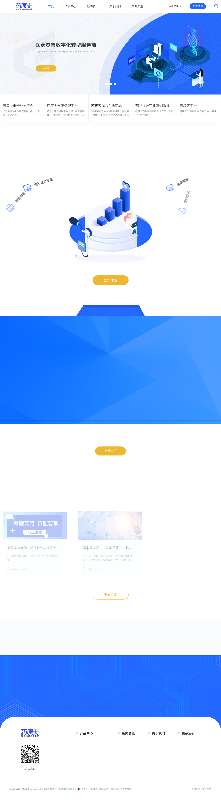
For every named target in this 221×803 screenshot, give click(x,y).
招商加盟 (137, 6)
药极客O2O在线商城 (91, 766)
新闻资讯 (93, 6)
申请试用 (110, 454)
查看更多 (110, 598)
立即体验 (110, 280)
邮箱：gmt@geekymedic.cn (196, 759)
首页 (51, 6)
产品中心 (70, 6)
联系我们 (157, 766)
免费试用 (198, 6)
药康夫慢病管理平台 (91, 759)
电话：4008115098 (192, 752)
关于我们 (115, 6)
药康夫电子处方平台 (91, 752)
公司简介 (157, 752)
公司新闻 (127, 760)
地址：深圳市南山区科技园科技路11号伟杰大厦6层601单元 (198, 774)
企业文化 (157, 759)
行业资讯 (127, 752)
